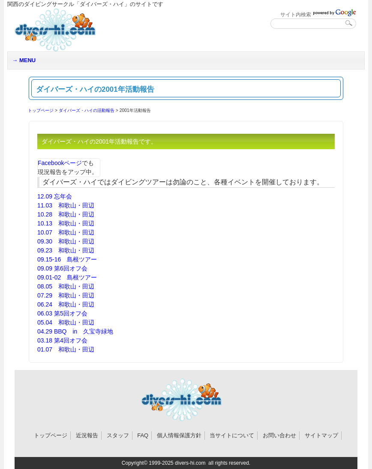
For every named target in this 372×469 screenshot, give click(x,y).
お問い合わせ (279, 435)
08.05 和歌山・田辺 (65, 286)
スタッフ (118, 435)
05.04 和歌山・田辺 (65, 322)
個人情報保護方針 (179, 435)
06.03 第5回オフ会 (62, 313)
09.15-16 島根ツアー (67, 259)
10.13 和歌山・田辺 (65, 223)
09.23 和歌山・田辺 (65, 250)
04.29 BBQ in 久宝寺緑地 (75, 331)
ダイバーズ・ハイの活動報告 (86, 110)
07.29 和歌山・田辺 (65, 295)
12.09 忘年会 (54, 196)
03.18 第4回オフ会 (62, 340)
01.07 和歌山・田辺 (65, 349)
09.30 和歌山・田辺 (65, 241)
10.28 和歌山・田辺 (65, 214)
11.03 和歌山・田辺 (65, 205)
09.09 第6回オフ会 (62, 268)
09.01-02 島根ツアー (67, 277)
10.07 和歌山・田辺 (65, 232)
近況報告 (87, 435)
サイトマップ (321, 435)
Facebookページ (60, 162)
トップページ (41, 110)
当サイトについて (232, 435)
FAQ (142, 435)
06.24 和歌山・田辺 (65, 304)
